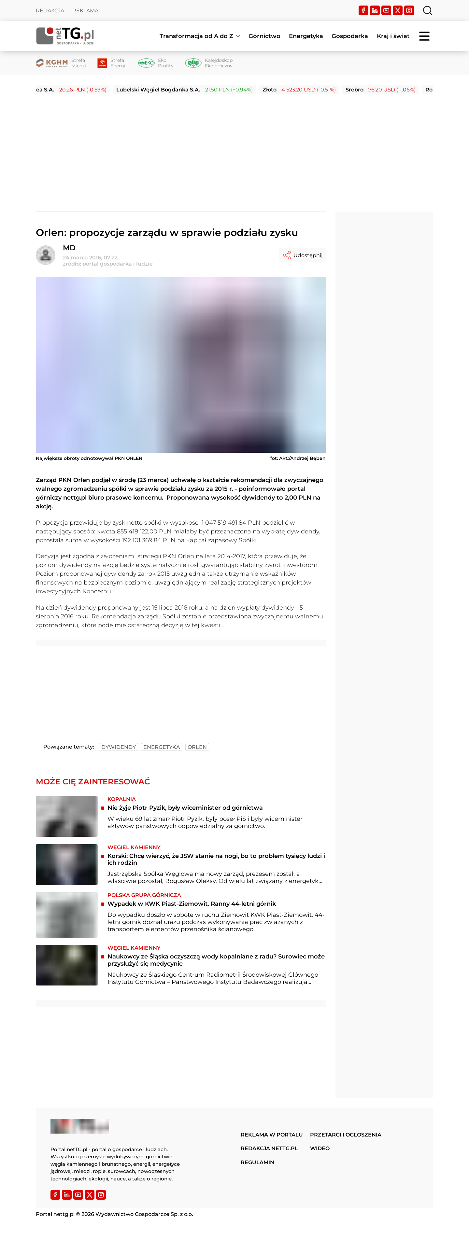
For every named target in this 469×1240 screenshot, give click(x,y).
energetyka (161, 747)
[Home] (65, 36)
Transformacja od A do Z (196, 36)
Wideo (320, 1148)
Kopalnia (121, 799)
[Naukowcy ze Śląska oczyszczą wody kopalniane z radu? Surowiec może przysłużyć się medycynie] (67, 965)
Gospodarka (350, 36)
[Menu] (425, 36)
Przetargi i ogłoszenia (345, 1135)
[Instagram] (409, 10)
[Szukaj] (427, 10)
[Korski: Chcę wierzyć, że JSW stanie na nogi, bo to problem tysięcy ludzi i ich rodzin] (67, 864)
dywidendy (118, 747)
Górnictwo (264, 36)
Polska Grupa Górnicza (144, 895)
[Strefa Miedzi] (61, 63)
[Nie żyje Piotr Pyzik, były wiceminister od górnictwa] (67, 816)
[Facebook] (363, 10)
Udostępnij (302, 255)
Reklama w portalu (272, 1135)
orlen (197, 747)
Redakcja (50, 10)
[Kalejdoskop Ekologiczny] (209, 63)
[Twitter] (398, 10)
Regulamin (257, 1162)
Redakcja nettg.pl (269, 1148)
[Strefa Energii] (112, 63)
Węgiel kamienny (134, 847)
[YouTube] (386, 10)
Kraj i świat (393, 36)
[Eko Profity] (156, 63)
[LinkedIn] (375, 10)
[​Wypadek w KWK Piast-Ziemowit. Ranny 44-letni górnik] (67, 915)
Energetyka (306, 36)
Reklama (85, 10)
